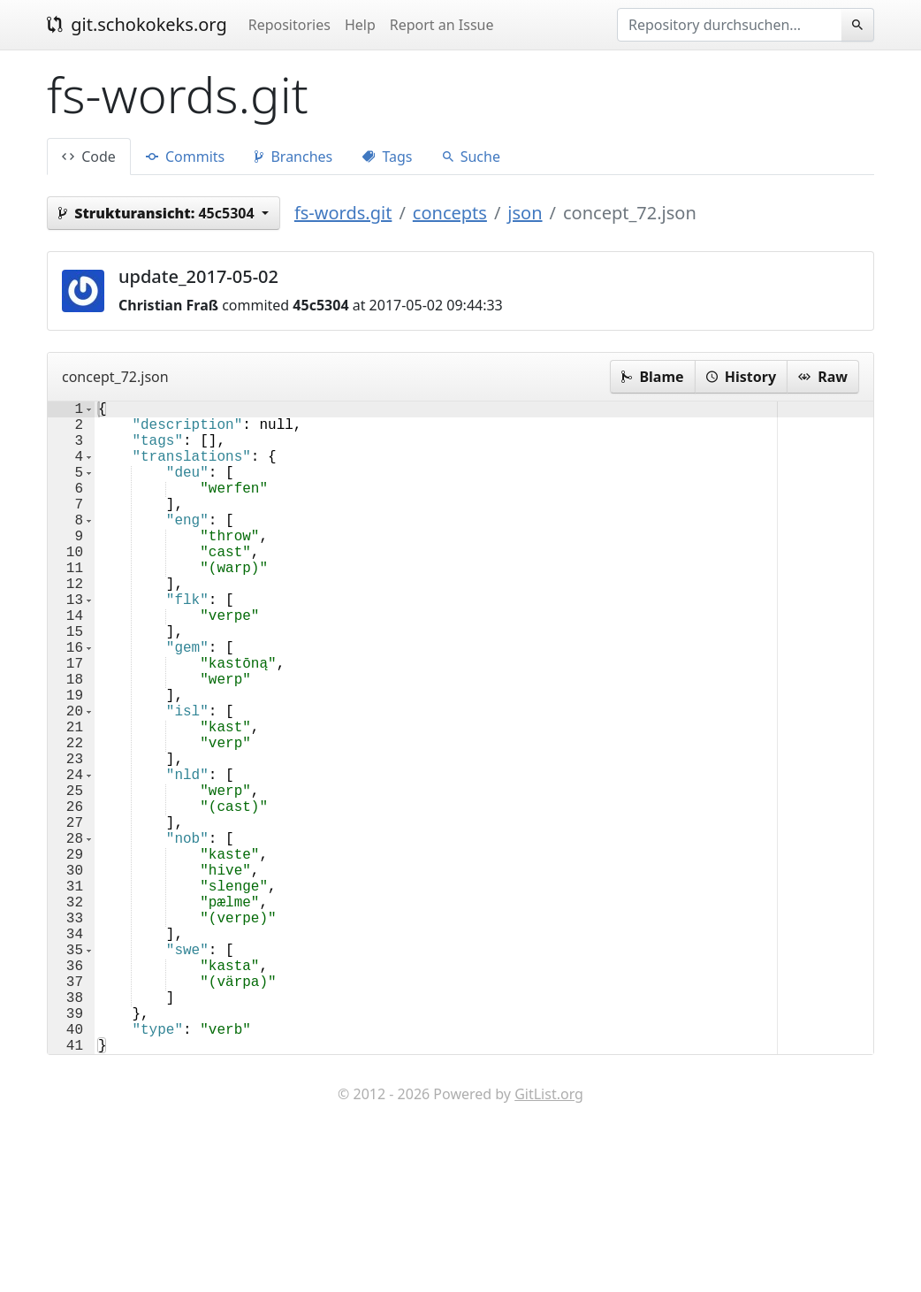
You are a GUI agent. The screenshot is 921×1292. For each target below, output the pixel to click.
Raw (823, 376)
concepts (450, 213)
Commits (185, 156)
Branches (293, 156)
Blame (652, 376)
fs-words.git (343, 213)
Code (89, 156)
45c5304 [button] (158, 213)
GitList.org (548, 1239)
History (741, 376)
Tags (387, 156)
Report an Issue (442, 24)
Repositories (289, 24)
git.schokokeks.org (137, 24)
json (524, 213)
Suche (471, 156)
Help (360, 24)
